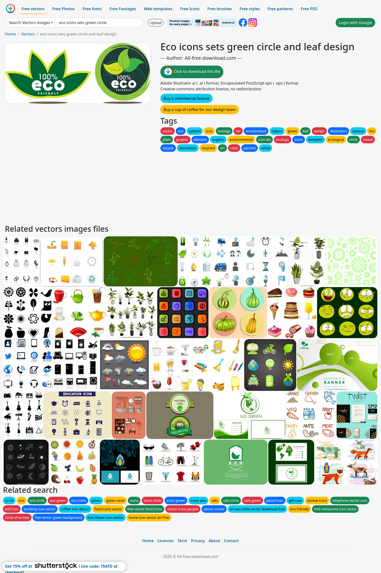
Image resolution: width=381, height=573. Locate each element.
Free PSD (309, 8)
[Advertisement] (150, 187)
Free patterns (280, 8)
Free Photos (63, 8)
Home (10, 34)
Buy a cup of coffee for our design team (200, 109)
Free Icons (189, 8)
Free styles (250, 8)
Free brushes (219, 8)
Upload (155, 22)
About (214, 540)
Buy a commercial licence (186, 98)
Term (182, 540)
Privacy (198, 540)
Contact (231, 540)
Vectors (28, 34)
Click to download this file (192, 72)
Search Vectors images (29, 22)
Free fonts (92, 8)
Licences (165, 540)
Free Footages (122, 8)
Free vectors (32, 8)
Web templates (158, 8)
